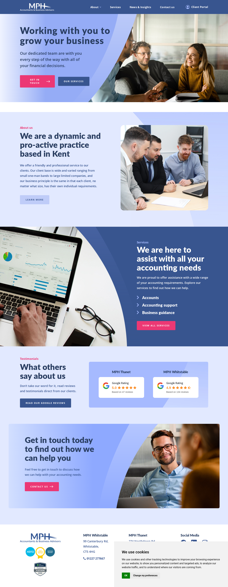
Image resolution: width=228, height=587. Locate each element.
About (94, 7)
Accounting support (157, 305)
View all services (156, 325)
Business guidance (156, 312)
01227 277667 (94, 558)
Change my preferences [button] (145, 575)
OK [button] (126, 575)
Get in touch (40, 81)
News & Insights (140, 7)
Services (115, 7)
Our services (74, 81)
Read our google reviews (45, 402)
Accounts (148, 297)
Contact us (167, 7)
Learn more (34, 199)
